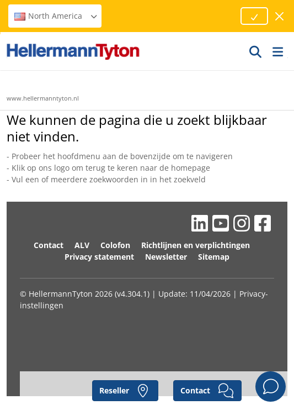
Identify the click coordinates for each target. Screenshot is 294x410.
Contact (48, 245)
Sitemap (213, 256)
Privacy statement (99, 256)
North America (56, 15)
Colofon (115, 245)
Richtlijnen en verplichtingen (195, 245)
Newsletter (166, 256)
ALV (81, 245)
